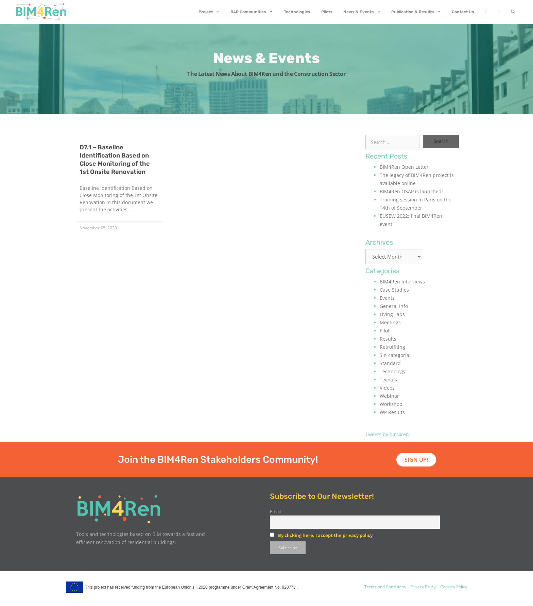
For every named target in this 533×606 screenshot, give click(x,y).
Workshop (391, 404)
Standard (390, 363)
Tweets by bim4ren (387, 434)
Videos (387, 387)
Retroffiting (392, 347)
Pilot (385, 330)
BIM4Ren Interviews (402, 281)
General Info (394, 306)
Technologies (297, 12)
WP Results (392, 412)
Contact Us (463, 12)
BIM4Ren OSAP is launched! (411, 191)
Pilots (326, 12)
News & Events (364, 12)
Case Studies (394, 289)
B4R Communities (254, 12)
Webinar (389, 396)
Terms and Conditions (385, 587)
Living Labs (392, 314)
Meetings (390, 322)
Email (275, 511)
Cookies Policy (453, 587)
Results (388, 338)
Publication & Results (418, 12)
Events (387, 298)
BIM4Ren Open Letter (404, 167)
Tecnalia (389, 379)
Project (212, 12)
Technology (393, 371)
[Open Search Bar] (513, 12)
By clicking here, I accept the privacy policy (325, 535)
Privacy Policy (422, 587)
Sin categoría (394, 355)
